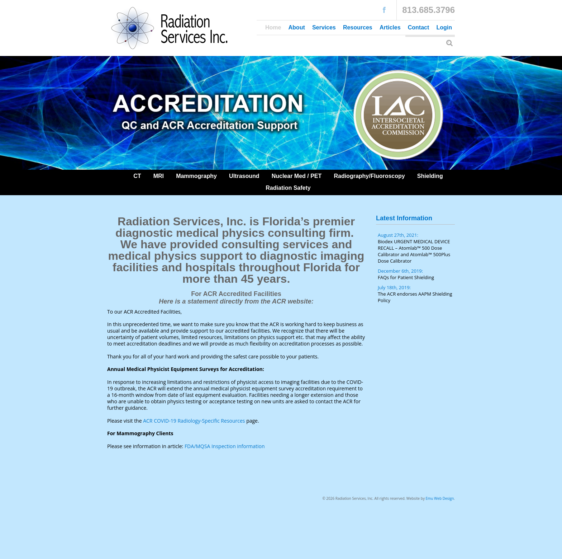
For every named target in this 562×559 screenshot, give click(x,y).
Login (444, 27)
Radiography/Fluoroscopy (369, 176)
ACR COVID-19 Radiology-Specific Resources (194, 420)
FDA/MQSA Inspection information (225, 446)
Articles (390, 27)
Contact (418, 27)
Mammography (196, 176)
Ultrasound (244, 176)
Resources (357, 27)
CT (137, 176)
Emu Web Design (440, 498)
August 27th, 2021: (416, 248)
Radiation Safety (288, 188)
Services (324, 27)
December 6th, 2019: (416, 274)
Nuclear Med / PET (297, 176)
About (297, 27)
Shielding (430, 176)
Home (273, 27)
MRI (158, 176)
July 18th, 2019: (416, 294)
